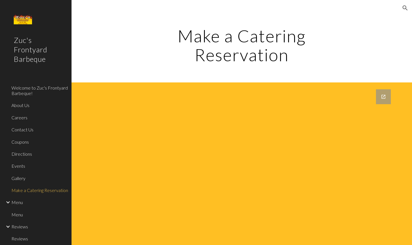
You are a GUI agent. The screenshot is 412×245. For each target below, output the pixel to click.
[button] (405, 8)
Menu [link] (17, 202)
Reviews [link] (19, 226)
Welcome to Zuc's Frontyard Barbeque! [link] (39, 90)
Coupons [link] (20, 142)
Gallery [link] (18, 178)
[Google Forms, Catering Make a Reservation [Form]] (242, 163)
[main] (241, 45)
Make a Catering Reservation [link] (39, 190)
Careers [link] (19, 117)
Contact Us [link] (22, 129)
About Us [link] (20, 105)
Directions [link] (21, 154)
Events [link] (18, 166)
